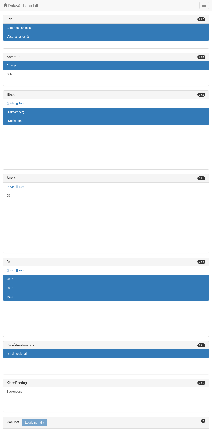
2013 (10, 288)
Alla (10, 187)
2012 (10, 296)
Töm (20, 103)
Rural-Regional (17, 353)
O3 (9, 195)
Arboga (11, 65)
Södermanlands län (20, 27)
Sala (10, 74)
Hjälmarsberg (15, 112)
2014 (10, 279)
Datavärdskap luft (20, 5)
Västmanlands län (18, 36)
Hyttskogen (14, 120)
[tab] (106, 423)
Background (15, 391)
